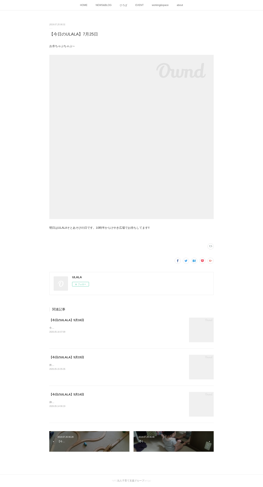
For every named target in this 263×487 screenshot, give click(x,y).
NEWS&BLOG (104, 5)
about (180, 5)
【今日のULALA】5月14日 (66, 394)
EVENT (139, 5)
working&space (160, 5)
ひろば (123, 5)
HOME (84, 5)
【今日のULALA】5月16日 (66, 320)
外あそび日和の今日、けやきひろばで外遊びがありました (81, 365)
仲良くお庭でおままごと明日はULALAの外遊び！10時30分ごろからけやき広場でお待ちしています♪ (104, 402)
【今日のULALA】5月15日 (66, 357)
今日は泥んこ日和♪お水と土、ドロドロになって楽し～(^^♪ (81, 327)
